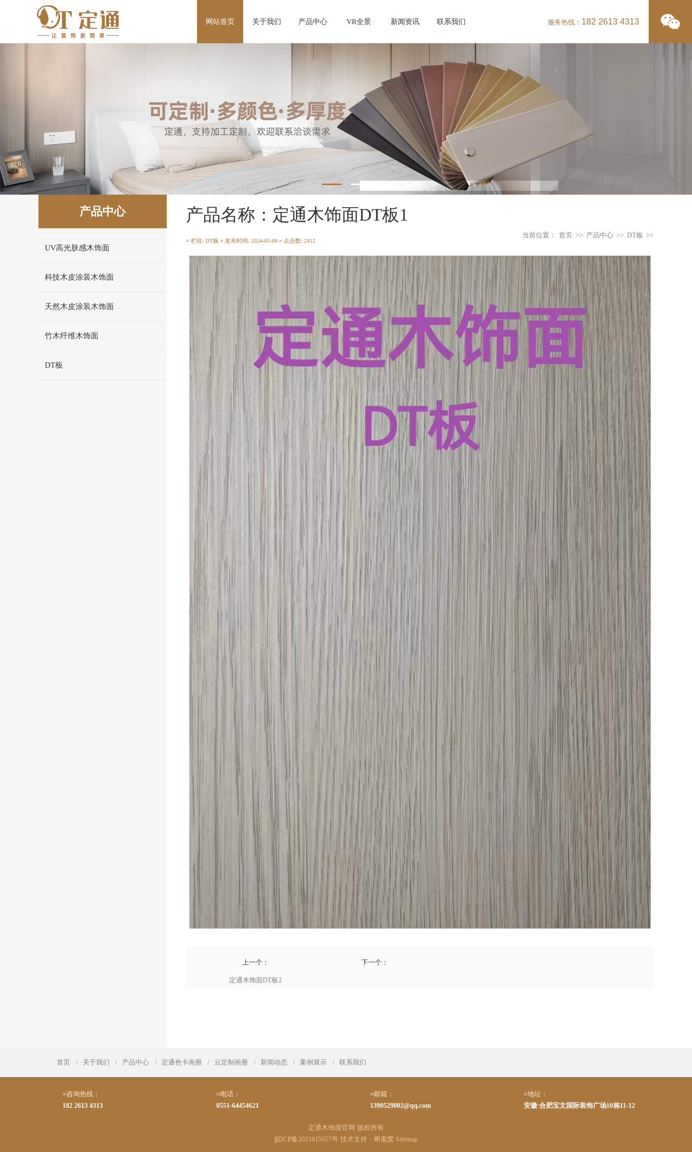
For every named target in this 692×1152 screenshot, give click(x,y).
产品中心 (312, 21)
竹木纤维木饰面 (72, 336)
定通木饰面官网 (331, 1127)
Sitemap (406, 1139)
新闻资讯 (405, 21)
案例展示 (313, 1062)
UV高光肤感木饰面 (77, 248)
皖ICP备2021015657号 (306, 1139)
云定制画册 (231, 1062)
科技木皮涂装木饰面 (79, 277)
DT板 (53, 365)
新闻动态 (273, 1062)
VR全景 (358, 21)
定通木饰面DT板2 (255, 980)
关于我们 (266, 21)
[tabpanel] (346, 119)
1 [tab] (331, 184)
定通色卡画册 (181, 1062)
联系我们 (451, 21)
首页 (565, 235)
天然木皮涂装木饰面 (79, 306)
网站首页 (220, 21)
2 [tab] (360, 184)
